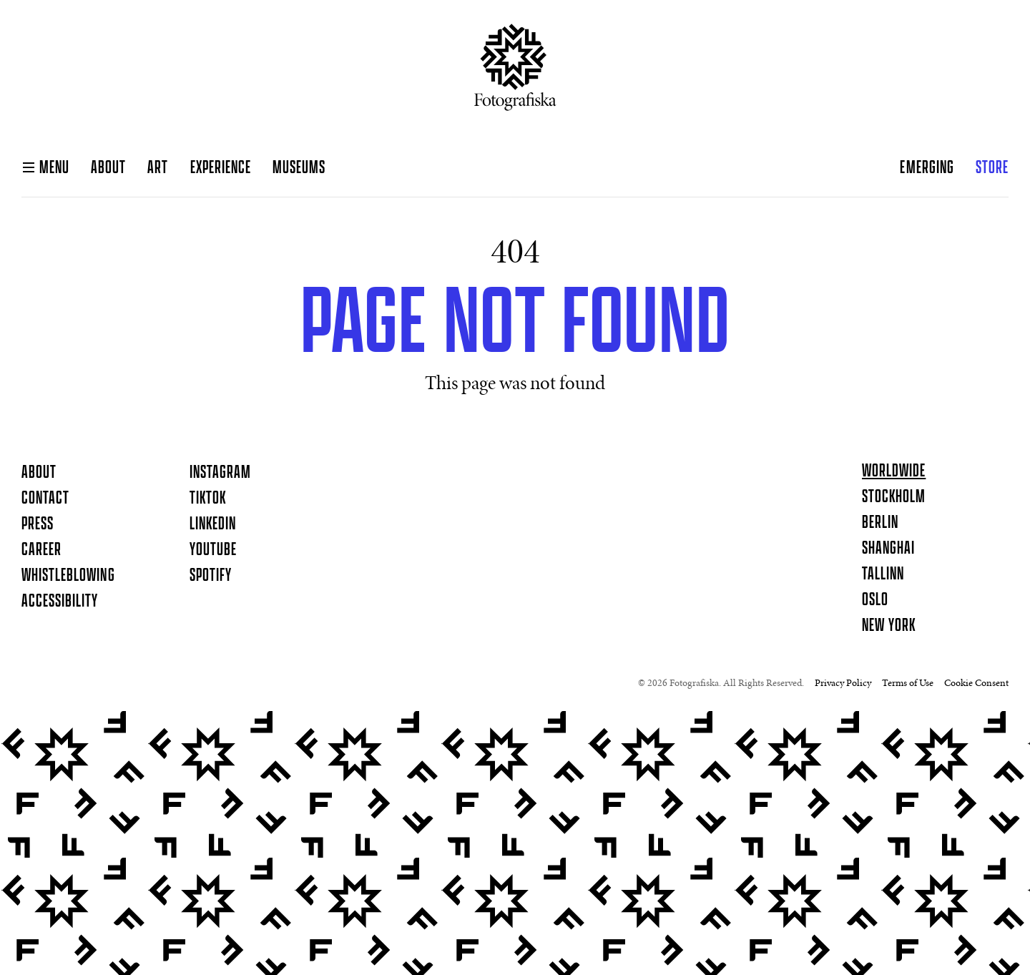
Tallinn (883, 574)
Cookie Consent (976, 684)
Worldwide (894, 471)
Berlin (880, 523)
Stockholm (894, 497)
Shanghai (888, 548)
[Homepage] (515, 73)
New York (889, 626)
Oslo (875, 600)
